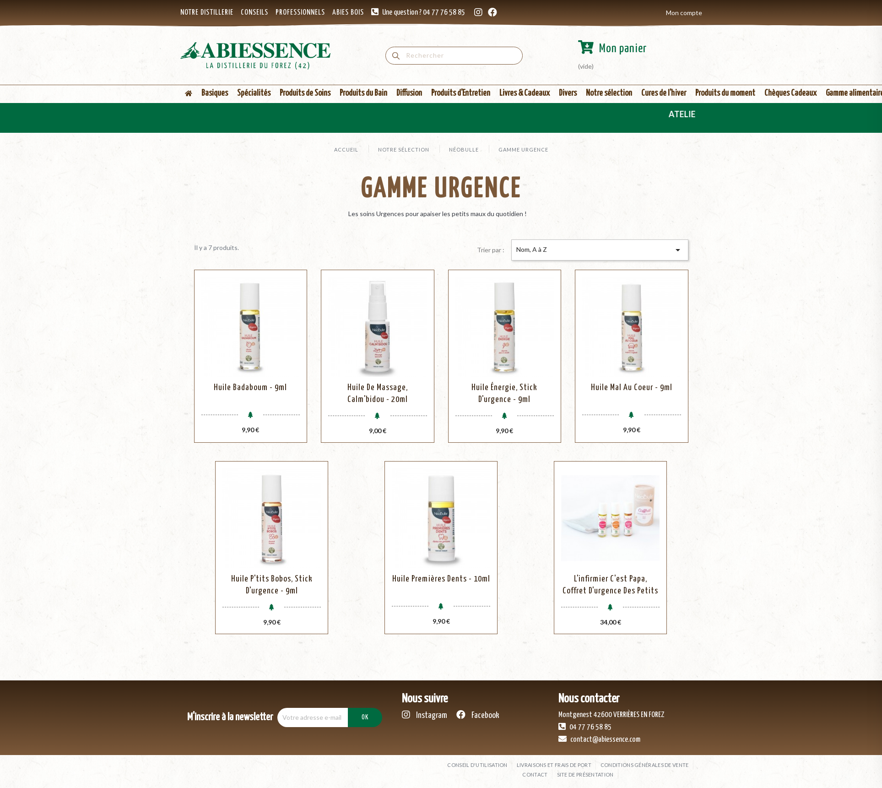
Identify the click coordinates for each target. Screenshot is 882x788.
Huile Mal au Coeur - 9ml (631, 387)
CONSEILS (254, 12)
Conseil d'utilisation (477, 765)
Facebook (477, 715)
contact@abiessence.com (599, 739)
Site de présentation (585, 774)
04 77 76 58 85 (584, 726)
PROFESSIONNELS (300, 12)
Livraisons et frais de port (554, 765)
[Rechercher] (454, 56)
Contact (534, 774)
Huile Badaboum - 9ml (250, 387)
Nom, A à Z (599, 250)
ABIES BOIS (348, 12)
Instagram (424, 715)
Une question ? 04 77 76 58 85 (423, 12)
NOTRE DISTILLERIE (206, 12)
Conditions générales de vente (645, 765)
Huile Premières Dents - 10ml (441, 579)
